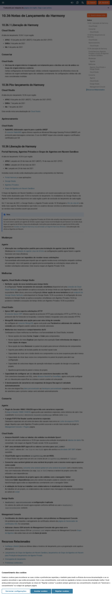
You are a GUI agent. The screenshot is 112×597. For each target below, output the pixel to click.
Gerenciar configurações (15, 591)
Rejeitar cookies (62, 591)
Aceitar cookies (40, 591)
